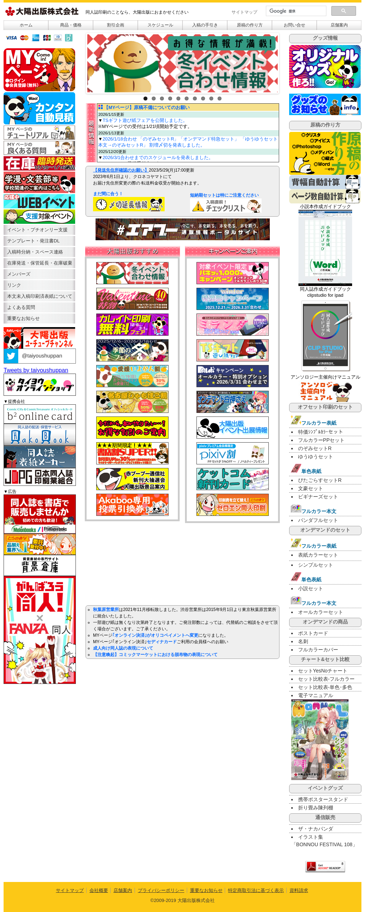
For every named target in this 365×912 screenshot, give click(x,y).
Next (284, 61)
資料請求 (298, 890)
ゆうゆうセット (315, 456)
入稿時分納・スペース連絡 (35, 252)
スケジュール (160, 25)
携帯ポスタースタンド (323, 799)
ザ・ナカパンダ (315, 829)
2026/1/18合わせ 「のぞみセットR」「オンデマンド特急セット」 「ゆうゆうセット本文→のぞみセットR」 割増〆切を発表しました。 (188, 142)
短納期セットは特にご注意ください (216, 195)
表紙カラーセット (318, 555)
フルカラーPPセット (321, 440)
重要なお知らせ (23, 318)
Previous (80, 61)
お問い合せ (294, 25)
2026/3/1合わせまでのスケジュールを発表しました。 (158, 157)
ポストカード (313, 633)
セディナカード (162, 641)
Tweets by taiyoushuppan (36, 370)
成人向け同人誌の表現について (123, 648)
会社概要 (98, 890)
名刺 (303, 641)
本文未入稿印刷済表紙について (39, 296)
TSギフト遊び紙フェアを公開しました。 (145, 120)
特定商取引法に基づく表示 (256, 890)
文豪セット (310, 488)
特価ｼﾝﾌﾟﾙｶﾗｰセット (320, 432)
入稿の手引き (205, 25)
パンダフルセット (318, 520)
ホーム (26, 25)
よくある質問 (21, 307)
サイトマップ (244, 12)
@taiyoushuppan (33, 356)
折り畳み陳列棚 (315, 807)
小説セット (310, 588)
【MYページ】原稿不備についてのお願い (147, 107)
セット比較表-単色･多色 (325, 687)
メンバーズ (18, 274)
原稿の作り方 (250, 25)
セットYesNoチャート (323, 671)
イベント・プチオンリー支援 (37, 229)
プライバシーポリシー (161, 890)
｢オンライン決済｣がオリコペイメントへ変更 (155, 635)
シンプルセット (315, 565)
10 (220, 98)
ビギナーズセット (318, 496)
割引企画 (115, 25)
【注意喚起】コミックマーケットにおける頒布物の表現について (155, 654)
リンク (14, 285)
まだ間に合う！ (108, 193)
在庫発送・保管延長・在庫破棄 (39, 263)
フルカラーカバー (318, 649)
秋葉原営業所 (106, 609)
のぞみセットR (315, 448)
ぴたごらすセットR (320, 480)
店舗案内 (339, 25)
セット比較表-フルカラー (326, 679)
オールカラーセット (320, 612)
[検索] (295, 11)
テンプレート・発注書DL (33, 240)
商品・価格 (71, 25)
